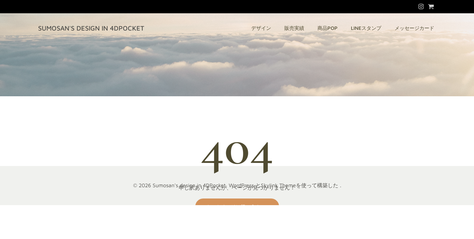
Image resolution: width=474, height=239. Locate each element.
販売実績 (294, 28)
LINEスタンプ (366, 28)
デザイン (261, 28)
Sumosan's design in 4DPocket (91, 28)
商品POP (327, 28)
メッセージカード (414, 28)
